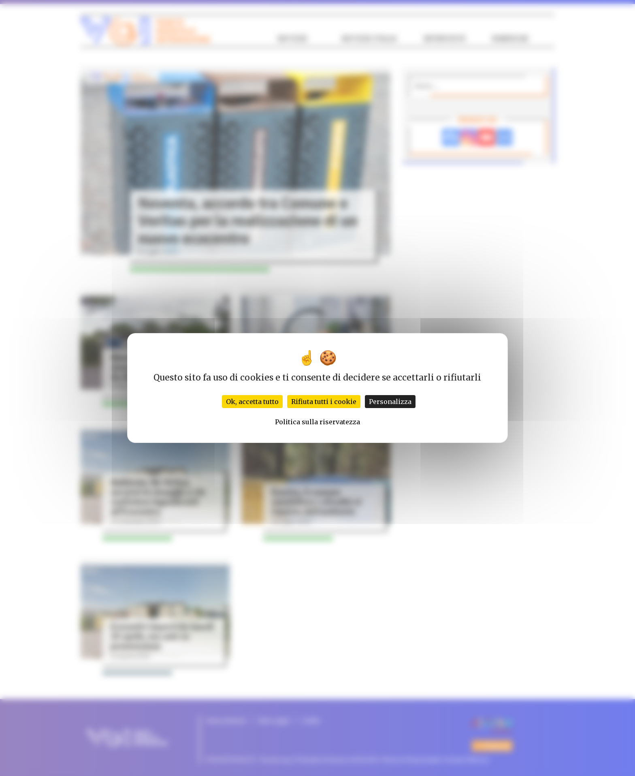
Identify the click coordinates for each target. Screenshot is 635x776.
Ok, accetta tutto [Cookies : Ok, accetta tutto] (252, 402)
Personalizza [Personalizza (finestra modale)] (390, 402)
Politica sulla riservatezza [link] (317, 422)
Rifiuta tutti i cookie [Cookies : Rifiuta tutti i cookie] (323, 402)
